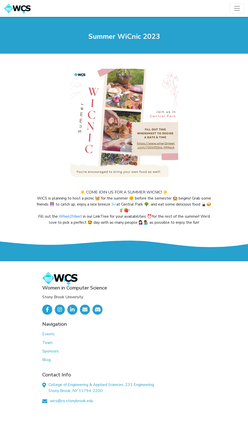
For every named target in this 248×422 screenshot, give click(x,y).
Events (48, 334)
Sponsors (50, 351)
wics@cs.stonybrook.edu (71, 401)
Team (47, 342)
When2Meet (70, 216)
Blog (46, 360)
